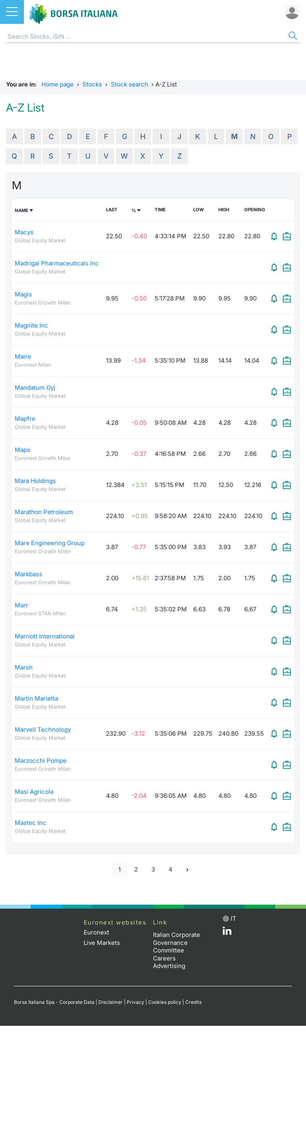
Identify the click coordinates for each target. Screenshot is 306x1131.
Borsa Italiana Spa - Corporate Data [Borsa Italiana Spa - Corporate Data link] (54, 1002)
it (233, 918)
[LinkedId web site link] (227, 933)
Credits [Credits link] (193, 1002)
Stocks (92, 84)
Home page (57, 84)
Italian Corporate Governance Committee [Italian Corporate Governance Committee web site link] (176, 942)
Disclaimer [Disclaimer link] (110, 1002)
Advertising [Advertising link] (169, 966)
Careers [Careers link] (164, 958)
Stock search (129, 84)
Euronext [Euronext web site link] (96, 932)
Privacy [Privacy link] (135, 1002)
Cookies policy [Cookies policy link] (164, 1002)
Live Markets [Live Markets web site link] (102, 942)
